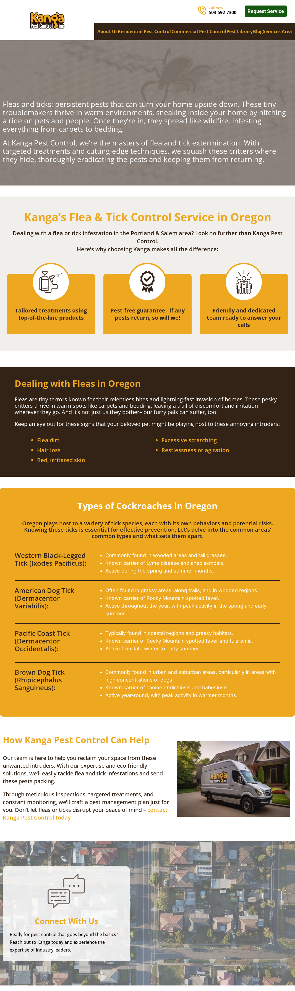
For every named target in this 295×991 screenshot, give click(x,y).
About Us (107, 31)
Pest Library (239, 31)
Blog (258, 31)
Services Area (277, 31)
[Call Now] (202, 10)
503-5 (214, 12)
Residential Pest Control (144, 31)
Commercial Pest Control (198, 31)
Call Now (216, 7)
